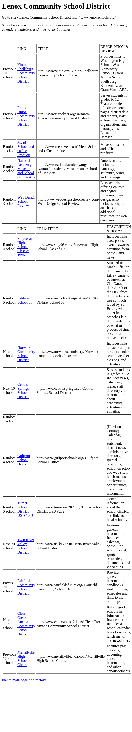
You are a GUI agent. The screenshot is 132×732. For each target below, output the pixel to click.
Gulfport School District (23, 460)
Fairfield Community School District (26, 587)
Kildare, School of (24, 300)
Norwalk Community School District (26, 354)
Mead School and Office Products (25, 148)
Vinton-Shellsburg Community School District (26, 73)
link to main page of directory (24, 680)
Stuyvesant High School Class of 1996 (25, 247)
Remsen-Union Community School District (26, 116)
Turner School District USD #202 (25, 509)
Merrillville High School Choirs (26, 658)
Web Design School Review (26, 201)
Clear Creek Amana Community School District (26, 623)
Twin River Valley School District (25, 546)
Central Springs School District (23, 390)
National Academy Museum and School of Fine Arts (26, 169)
